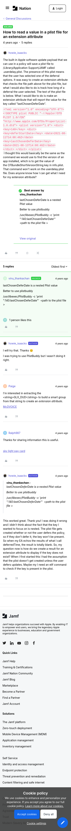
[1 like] (17, 320)
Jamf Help (8, 661)
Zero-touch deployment (17, 728)
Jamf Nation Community (17, 673)
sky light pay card (14, 451)
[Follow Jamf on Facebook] (34, 643)
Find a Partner (11, 697)
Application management (18, 740)
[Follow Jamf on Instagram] (26, 643)
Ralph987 (14, 433)
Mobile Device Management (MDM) (24, 734)
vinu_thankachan (19, 278)
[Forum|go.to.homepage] (22, 8)
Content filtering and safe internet (23, 782)
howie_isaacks (18, 52)
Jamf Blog (8, 679)
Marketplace (10, 685)
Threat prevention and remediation (24, 776)
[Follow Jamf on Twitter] (4, 643)
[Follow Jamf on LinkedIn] (12, 643)
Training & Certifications (17, 667)
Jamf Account (11, 703)
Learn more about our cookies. (44, 806)
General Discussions (18, 18)
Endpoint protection (14, 770)
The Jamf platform (14, 722)
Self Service (10, 758)
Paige (12, 386)
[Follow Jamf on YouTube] (19, 643)
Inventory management (16, 746)
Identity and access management (23, 764)
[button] (7, 9)
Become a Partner (13, 691)
